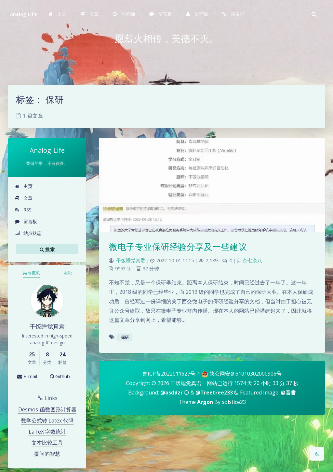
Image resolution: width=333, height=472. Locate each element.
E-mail (27, 376)
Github (60, 376)
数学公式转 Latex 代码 (47, 420)
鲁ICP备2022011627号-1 (171, 373)
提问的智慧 (47, 453)
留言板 (26, 221)
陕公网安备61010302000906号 (245, 373)
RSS (23, 210)
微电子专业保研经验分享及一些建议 (178, 246)
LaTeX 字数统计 (47, 431)
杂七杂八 (252, 260)
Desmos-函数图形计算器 (47, 409)
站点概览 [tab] (31, 273)
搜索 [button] (47, 249)
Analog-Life (23, 14)
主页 (24, 186)
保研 (125, 337)
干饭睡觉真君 (130, 260)
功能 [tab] (67, 273)
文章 (24, 198)
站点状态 (28, 233)
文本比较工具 (47, 442)
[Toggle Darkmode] (317, 454)
